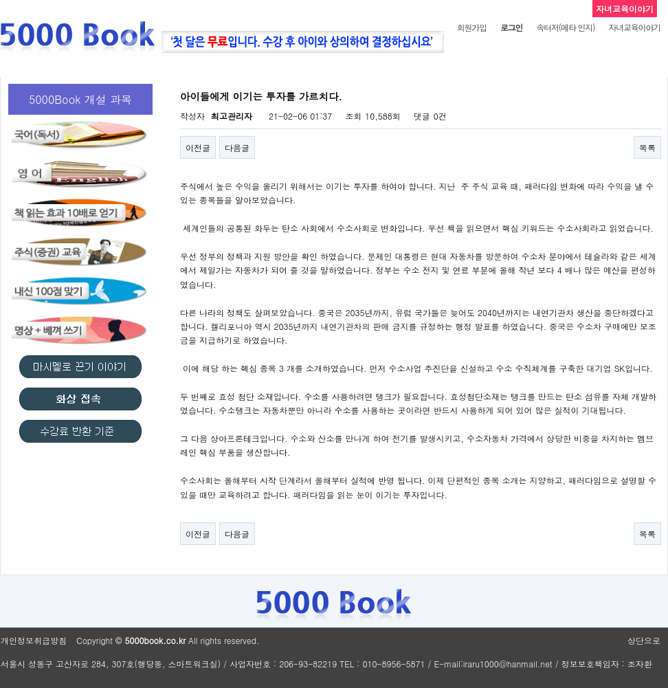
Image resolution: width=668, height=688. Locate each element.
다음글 (237, 147)
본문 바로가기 (0, 0)
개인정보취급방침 (34, 640)
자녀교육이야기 (634, 27)
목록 (647, 147)
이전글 (198, 147)
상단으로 (643, 640)
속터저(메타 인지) (565, 27)
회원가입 (472, 27)
